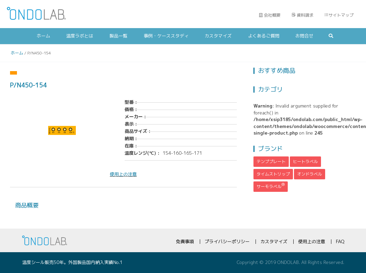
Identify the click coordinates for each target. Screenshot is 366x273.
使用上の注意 (311, 241)
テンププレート (271, 161)
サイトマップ (339, 15)
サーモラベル (271, 185)
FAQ (340, 241)
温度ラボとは (79, 36)
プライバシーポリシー (227, 241)
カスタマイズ (218, 36)
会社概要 (269, 15)
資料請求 (302, 15)
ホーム (43, 36)
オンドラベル (309, 174)
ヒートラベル (305, 161)
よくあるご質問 (263, 36)
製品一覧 (118, 36)
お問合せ (304, 36)
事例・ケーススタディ (166, 36)
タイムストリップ (273, 174)
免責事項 (185, 241)
